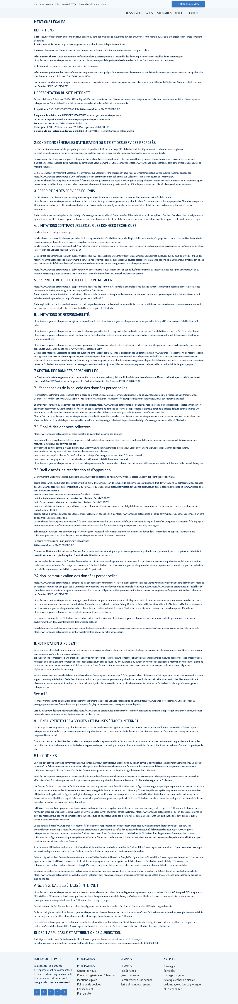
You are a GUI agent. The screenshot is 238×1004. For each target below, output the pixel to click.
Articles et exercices (188, 13)
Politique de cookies (89, 984)
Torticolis (169, 971)
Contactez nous (86, 971)
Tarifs (149, 13)
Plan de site (84, 993)
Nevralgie (169, 966)
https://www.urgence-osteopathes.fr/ (80, 44)
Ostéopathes (164, 13)
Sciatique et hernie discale (179, 980)
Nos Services (134, 13)
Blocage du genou (174, 975)
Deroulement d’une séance (137, 980)
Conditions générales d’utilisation (96, 975)
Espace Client (85, 989)
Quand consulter (130, 975)
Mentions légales (87, 980)
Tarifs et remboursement (136, 984)
